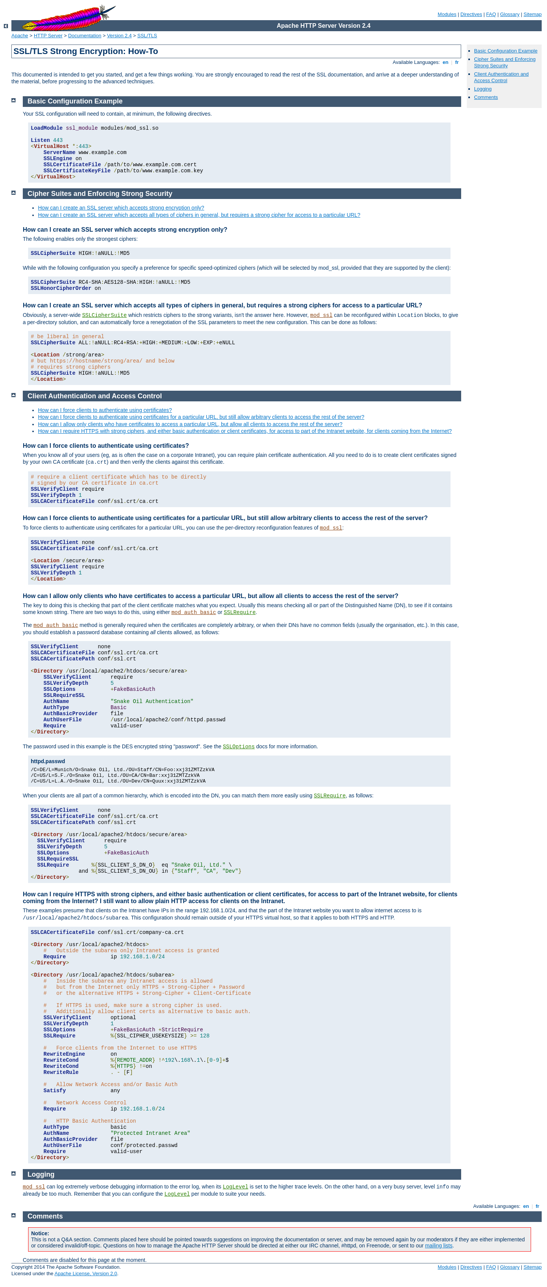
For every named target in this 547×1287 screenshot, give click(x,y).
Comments (486, 97)
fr (457, 62)
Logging (483, 89)
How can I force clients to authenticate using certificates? (105, 410)
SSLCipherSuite (104, 315)
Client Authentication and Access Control (501, 77)
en (445, 62)
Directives (471, 14)
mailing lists (438, 1245)
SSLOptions (239, 747)
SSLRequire (240, 612)
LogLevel (235, 1187)
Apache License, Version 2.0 (85, 1273)
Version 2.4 (119, 35)
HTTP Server (48, 35)
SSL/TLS (147, 35)
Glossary (509, 14)
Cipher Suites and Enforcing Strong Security (505, 62)
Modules (447, 14)
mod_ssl (321, 315)
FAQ (491, 14)
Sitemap (532, 14)
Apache (19, 35)
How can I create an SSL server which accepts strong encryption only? (121, 208)
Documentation (84, 35)
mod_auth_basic (193, 612)
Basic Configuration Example (506, 51)
